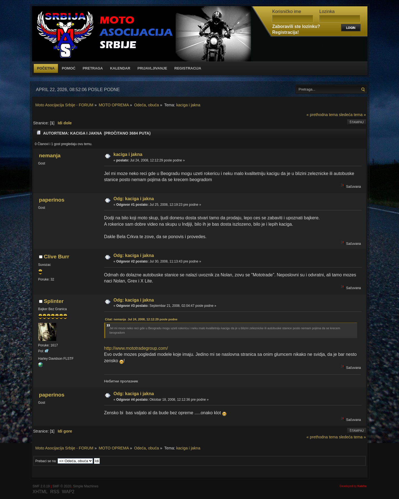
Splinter (53, 301)
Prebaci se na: (46, 461)
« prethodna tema (322, 114)
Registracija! (285, 32)
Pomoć (68, 68)
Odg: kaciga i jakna (134, 198)
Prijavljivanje (152, 68)
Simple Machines (85, 486)
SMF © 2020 (61, 486)
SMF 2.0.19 (41, 486)
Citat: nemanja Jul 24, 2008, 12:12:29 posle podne (141, 319)
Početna (46, 68)
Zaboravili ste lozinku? (296, 26)
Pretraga (93, 68)
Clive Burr (56, 256)
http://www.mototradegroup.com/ (136, 348)
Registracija (187, 68)
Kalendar (120, 68)
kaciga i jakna (128, 154)
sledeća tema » (352, 114)
